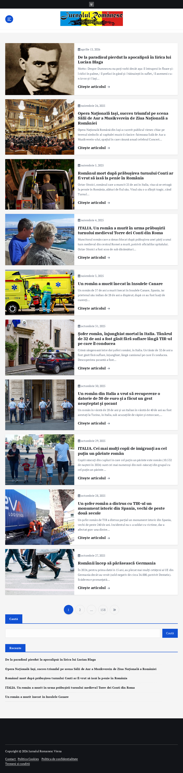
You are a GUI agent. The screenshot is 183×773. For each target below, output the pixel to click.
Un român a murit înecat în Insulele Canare (120, 283)
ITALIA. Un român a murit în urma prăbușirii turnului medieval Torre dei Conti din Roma (121, 230)
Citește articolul (94, 86)
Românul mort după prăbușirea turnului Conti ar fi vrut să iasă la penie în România (125, 175)
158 (102, 609)
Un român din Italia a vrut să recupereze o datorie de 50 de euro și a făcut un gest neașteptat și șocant (119, 398)
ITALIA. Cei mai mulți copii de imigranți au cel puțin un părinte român (122, 451)
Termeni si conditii (17, 763)
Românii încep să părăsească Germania (117, 563)
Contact (10, 759)
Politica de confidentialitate (60, 759)
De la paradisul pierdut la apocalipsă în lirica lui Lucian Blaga (124, 59)
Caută (13, 619)
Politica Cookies (28, 759)
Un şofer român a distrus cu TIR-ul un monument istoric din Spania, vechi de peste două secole (121, 508)
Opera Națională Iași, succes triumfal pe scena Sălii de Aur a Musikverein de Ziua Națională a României (123, 118)
